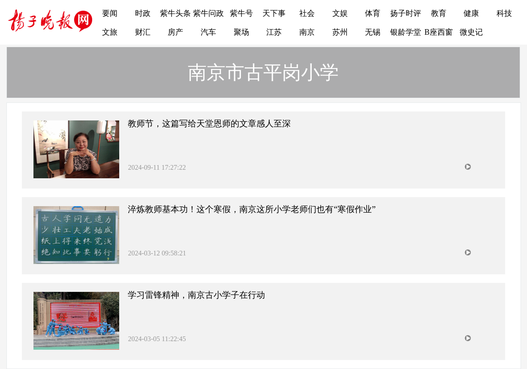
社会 (307, 13)
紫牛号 (241, 13)
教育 (438, 13)
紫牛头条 (175, 13)
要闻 (109, 13)
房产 (175, 32)
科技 (504, 13)
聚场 (241, 32)
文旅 (109, 32)
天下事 (274, 13)
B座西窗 (439, 32)
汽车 (208, 32)
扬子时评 (405, 13)
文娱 (340, 13)
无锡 (372, 32)
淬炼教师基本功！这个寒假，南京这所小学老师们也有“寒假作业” (252, 209)
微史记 (471, 32)
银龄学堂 (405, 32)
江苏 (274, 32)
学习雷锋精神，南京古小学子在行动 (196, 295)
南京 (307, 32)
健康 (471, 13)
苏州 (340, 32)
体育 (372, 13)
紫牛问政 (208, 13)
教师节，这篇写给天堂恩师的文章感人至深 (209, 123)
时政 (143, 13)
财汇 (143, 32)
